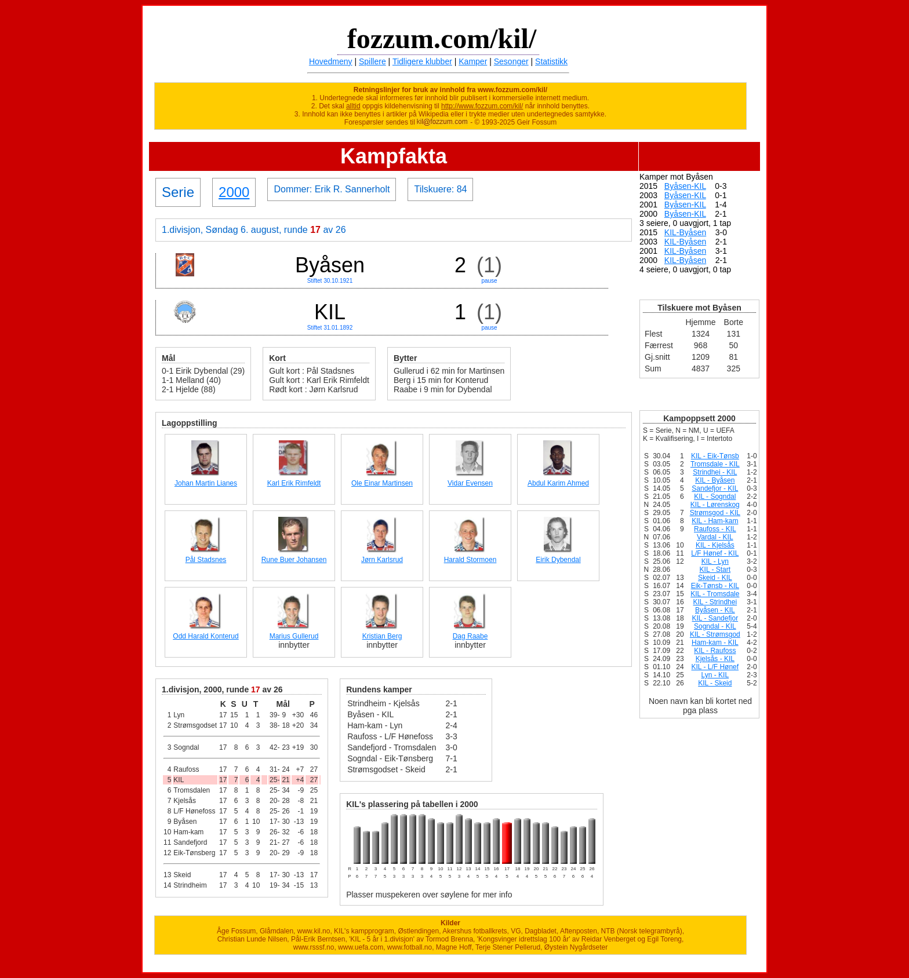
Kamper (473, 61)
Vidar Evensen (470, 483)
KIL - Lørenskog (715, 505)
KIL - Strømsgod (715, 634)
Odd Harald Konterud (205, 636)
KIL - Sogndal (715, 496)
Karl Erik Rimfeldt (294, 483)
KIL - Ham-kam (715, 521)
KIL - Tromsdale (714, 594)
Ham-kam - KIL (715, 642)
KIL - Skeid (715, 683)
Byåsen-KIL (685, 186)
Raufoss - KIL (715, 529)
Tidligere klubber (422, 61)
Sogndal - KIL (715, 626)
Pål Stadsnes (206, 560)
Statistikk (551, 61)
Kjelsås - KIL (715, 659)
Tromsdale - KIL (715, 464)
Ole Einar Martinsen (382, 483)
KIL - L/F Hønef (715, 667)
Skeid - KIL (715, 578)
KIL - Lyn (715, 561)
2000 (234, 192)
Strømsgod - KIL (715, 513)
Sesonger (511, 61)
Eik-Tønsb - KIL (715, 586)
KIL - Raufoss (715, 651)
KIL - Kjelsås (715, 545)
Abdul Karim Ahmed (558, 483)
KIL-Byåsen (685, 232)
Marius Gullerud (294, 636)
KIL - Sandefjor (715, 618)
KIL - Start (715, 569)
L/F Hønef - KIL (715, 553)
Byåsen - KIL (715, 610)
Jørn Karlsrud (382, 560)
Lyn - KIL (715, 675)
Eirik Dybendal (558, 560)
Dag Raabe (470, 636)
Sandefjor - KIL (715, 488)
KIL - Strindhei (715, 602)
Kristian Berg (382, 636)
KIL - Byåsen (715, 480)
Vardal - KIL (715, 537)
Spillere (372, 61)
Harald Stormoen (470, 560)
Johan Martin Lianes (205, 483)
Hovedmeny (330, 61)
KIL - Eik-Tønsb (715, 456)
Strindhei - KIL (715, 472)
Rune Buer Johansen (294, 560)
